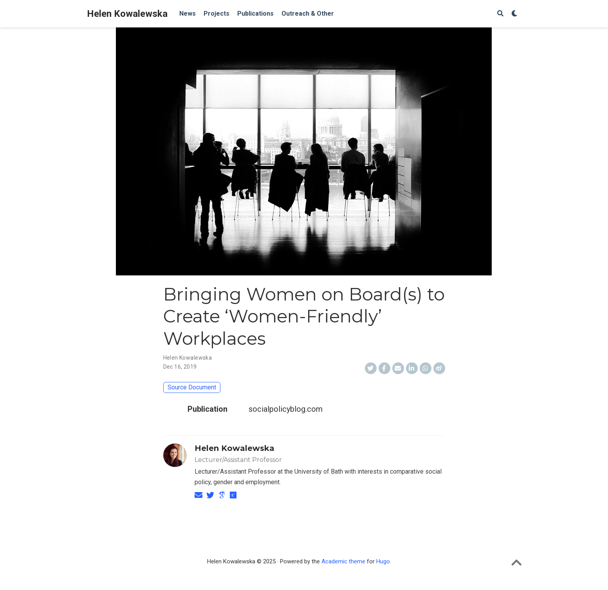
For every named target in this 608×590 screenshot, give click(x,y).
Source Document (192, 387)
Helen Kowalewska (127, 13)
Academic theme (343, 561)
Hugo (383, 561)
